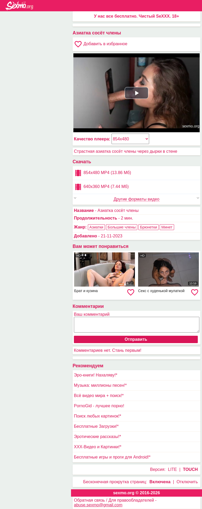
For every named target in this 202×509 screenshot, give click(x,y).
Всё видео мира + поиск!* (99, 395)
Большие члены (122, 227)
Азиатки (96, 227)
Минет (166, 227)
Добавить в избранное (100, 44)
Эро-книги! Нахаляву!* (95, 375)
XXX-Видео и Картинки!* (97, 447)
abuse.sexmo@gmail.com (98, 505)
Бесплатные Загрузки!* (96, 426)
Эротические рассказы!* (97, 436)
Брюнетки (148, 227)
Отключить (187, 482)
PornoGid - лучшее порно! (99, 406)
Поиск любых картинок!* (97, 416)
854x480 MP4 (102, 173)
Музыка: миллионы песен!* (100, 385)
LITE (172, 469)
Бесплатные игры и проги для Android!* (112, 457)
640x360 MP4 (101, 187)
